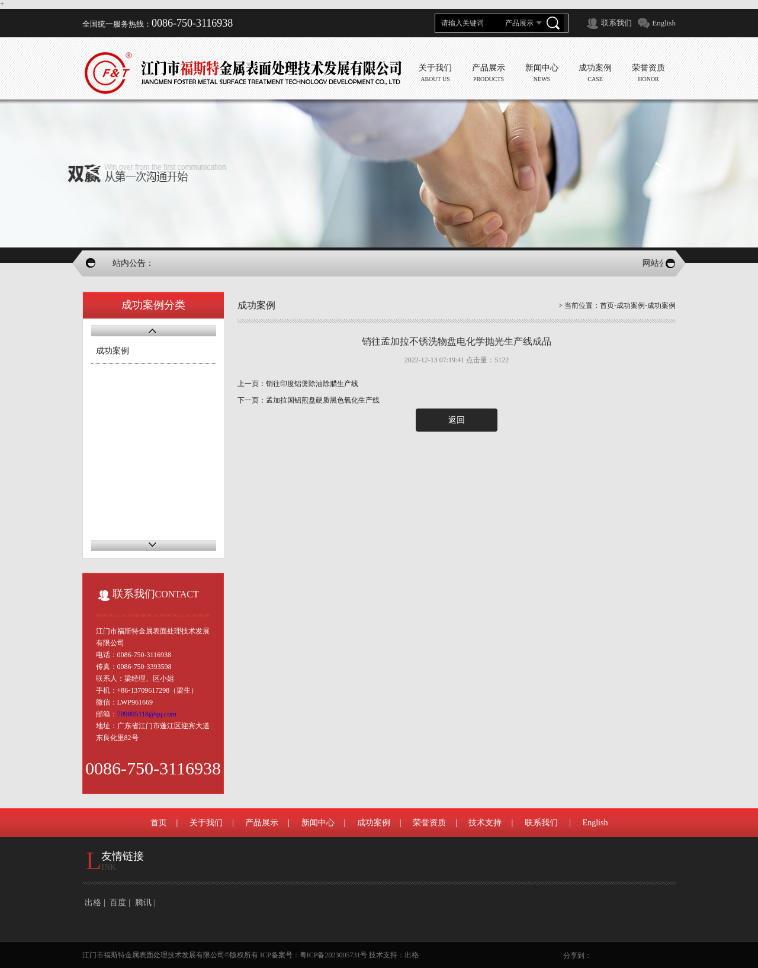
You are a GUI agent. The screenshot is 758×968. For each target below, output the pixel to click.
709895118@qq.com (146, 714)
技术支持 (485, 822)
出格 (93, 902)
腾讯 (143, 902)
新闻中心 (318, 822)
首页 (607, 305)
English (664, 22)
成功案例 (112, 350)
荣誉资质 (429, 822)
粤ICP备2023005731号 (334, 955)
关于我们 (206, 822)
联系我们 (616, 22)
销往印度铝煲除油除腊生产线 (312, 384)
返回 (456, 420)
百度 (118, 902)
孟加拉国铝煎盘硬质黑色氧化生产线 (323, 400)
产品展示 (261, 822)
